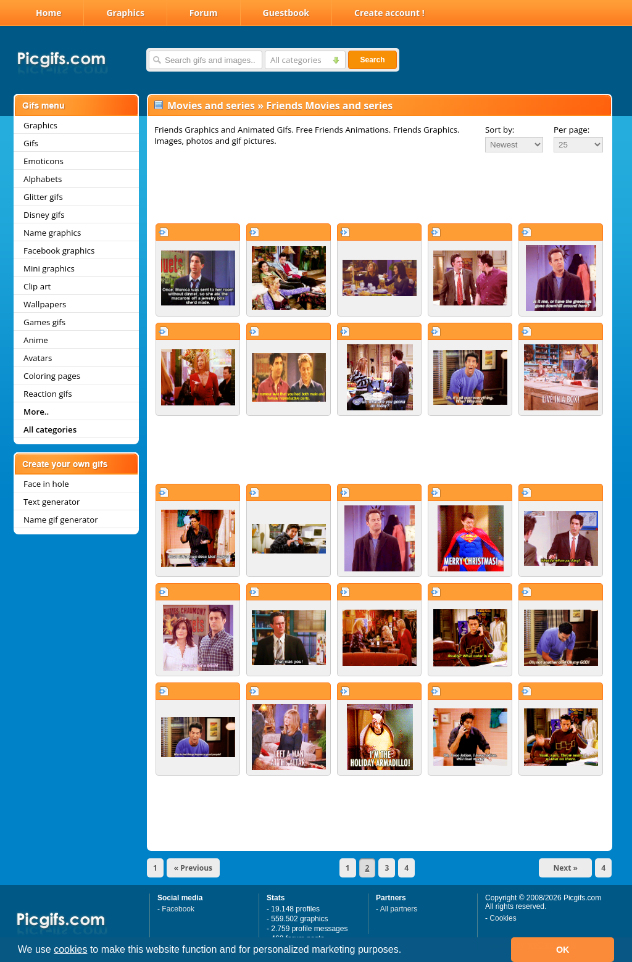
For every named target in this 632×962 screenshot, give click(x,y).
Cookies (502, 918)
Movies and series (211, 105)
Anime (35, 340)
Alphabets (42, 179)
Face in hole (46, 483)
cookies (70, 949)
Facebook (178, 909)
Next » (565, 868)
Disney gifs (44, 214)
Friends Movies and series (329, 105)
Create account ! (389, 13)
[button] (406, 951)
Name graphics (52, 232)
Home (48, 13)
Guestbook (286, 13)
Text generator (51, 501)
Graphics (125, 13)
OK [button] (563, 950)
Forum (203, 13)
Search (372, 60)
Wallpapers (44, 304)
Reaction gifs (47, 393)
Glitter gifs (43, 196)
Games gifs (44, 322)
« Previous (193, 868)
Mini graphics (49, 268)
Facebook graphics (58, 250)
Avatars (37, 357)
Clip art (37, 286)
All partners (399, 909)
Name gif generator (60, 519)
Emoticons (43, 161)
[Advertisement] (379, 187)
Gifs (30, 143)
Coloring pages (51, 375)
